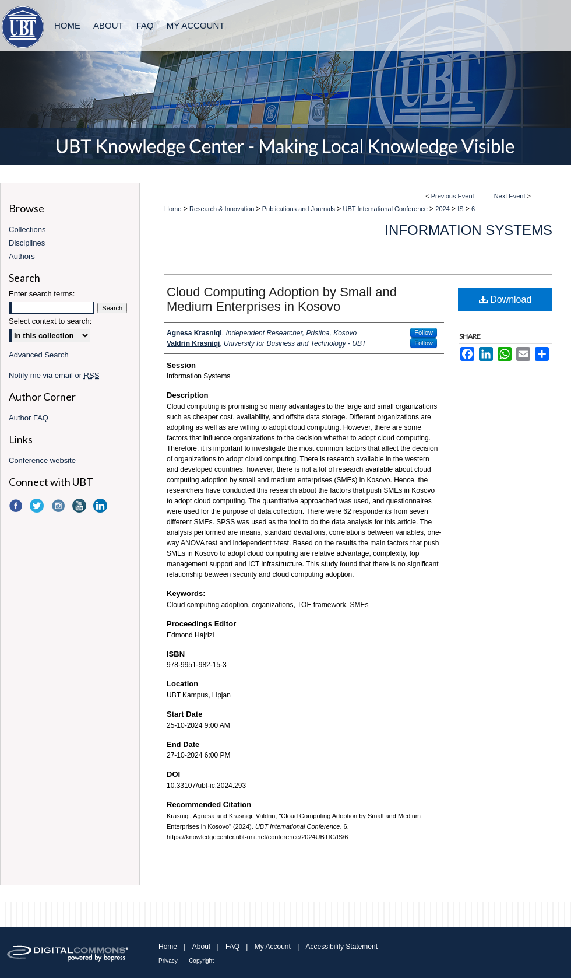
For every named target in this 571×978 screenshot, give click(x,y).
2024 (443, 208)
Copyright (201, 961)
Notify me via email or (54, 375)
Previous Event (452, 195)
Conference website (42, 460)
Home (172, 208)
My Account (273, 946)
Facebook (17, 506)
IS (461, 208)
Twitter (38, 506)
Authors (22, 256)
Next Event (510, 195)
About (201, 946)
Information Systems (468, 230)
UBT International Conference (386, 208)
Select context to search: (50, 321)
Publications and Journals (299, 208)
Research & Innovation (222, 208)
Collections (27, 229)
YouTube (80, 506)
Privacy (168, 961)
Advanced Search (39, 354)
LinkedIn (101, 506)
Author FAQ (28, 417)
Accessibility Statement (342, 946)
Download (505, 299)
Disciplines (27, 243)
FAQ (232, 946)
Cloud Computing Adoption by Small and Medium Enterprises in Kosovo (282, 299)
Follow (423, 332)
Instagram (59, 506)
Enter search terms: (42, 293)
